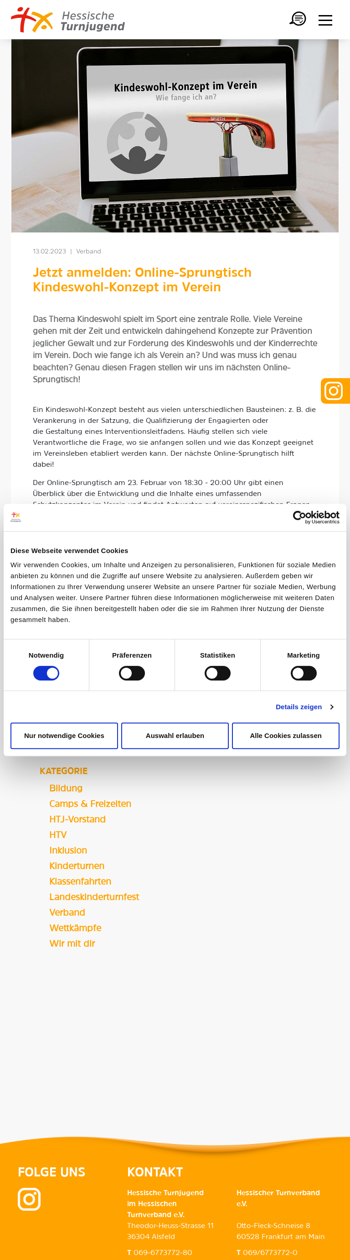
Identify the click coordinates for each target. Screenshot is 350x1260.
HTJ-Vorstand (77, 820)
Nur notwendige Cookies (64, 735)
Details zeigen (299, 707)
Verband (67, 913)
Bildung (65, 789)
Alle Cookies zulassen (286, 735)
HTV (58, 835)
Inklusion (68, 851)
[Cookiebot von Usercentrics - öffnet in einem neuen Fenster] (300, 517)
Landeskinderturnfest (94, 897)
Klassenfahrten (80, 882)
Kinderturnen (76, 866)
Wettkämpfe (75, 928)
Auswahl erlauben (175, 735)
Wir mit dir (72, 944)
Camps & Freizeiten (90, 804)
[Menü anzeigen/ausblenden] (325, 20)
